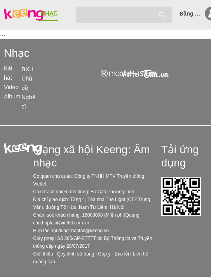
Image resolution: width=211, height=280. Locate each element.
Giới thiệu (43, 254)
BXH (27, 69)
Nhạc (17, 53)
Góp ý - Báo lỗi (113, 254)
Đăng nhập (191, 13)
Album (12, 96)
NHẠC (49, 13)
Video (11, 87)
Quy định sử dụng (75, 254)
